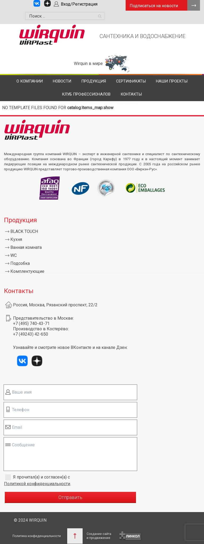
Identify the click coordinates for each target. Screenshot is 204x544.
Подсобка (20, 263)
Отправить (70, 497)
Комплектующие (27, 271)
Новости (62, 81)
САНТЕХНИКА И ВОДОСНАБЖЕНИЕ (142, 36)
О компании (29, 81)
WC (13, 255)
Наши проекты (172, 81)
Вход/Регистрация (79, 4)
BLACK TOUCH (24, 231)
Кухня (16, 239)
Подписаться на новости (154, 5)
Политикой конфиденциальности (37, 483)
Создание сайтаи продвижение (99, 536)
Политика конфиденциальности (36, 536)
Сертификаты (131, 81)
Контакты (131, 94)
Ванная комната (26, 247)
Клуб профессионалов (86, 94)
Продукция (93, 81)
